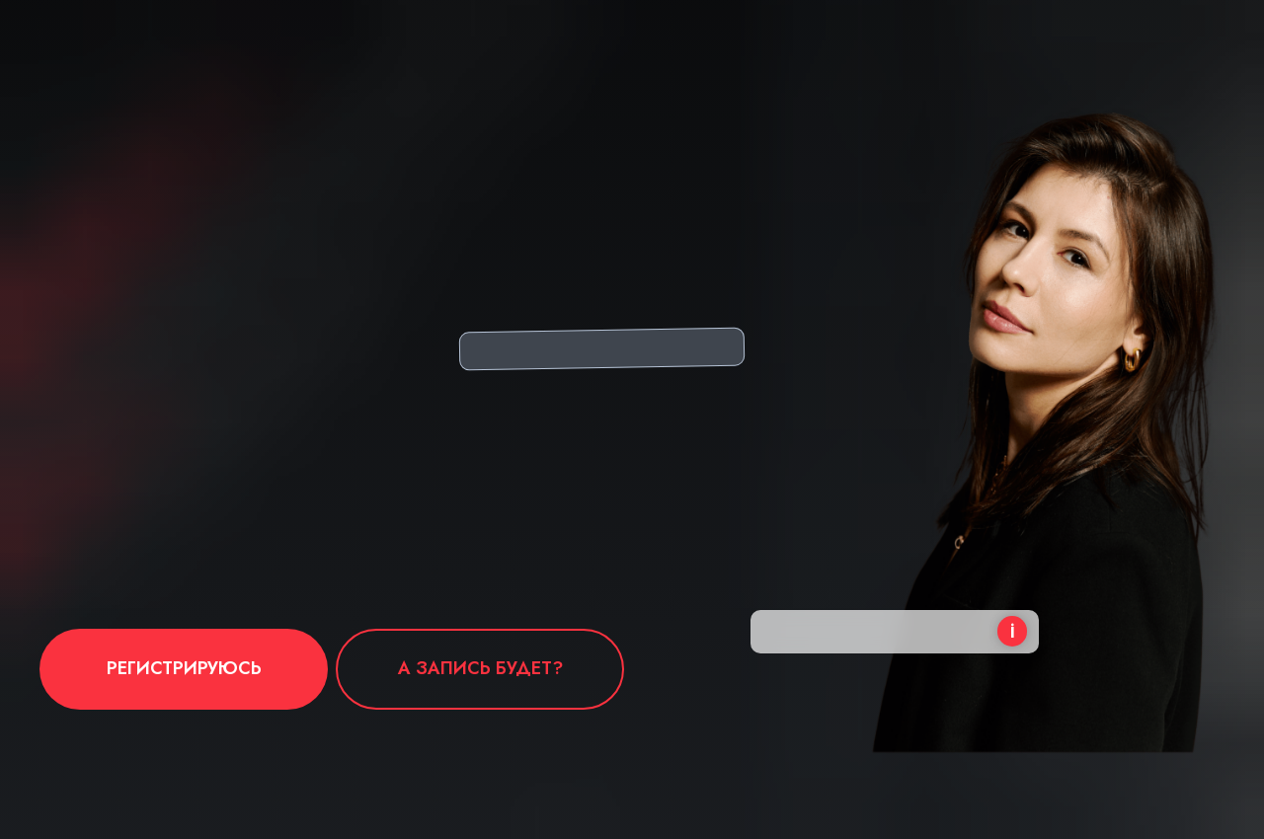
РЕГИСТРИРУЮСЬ (184, 668)
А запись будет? (480, 668)
